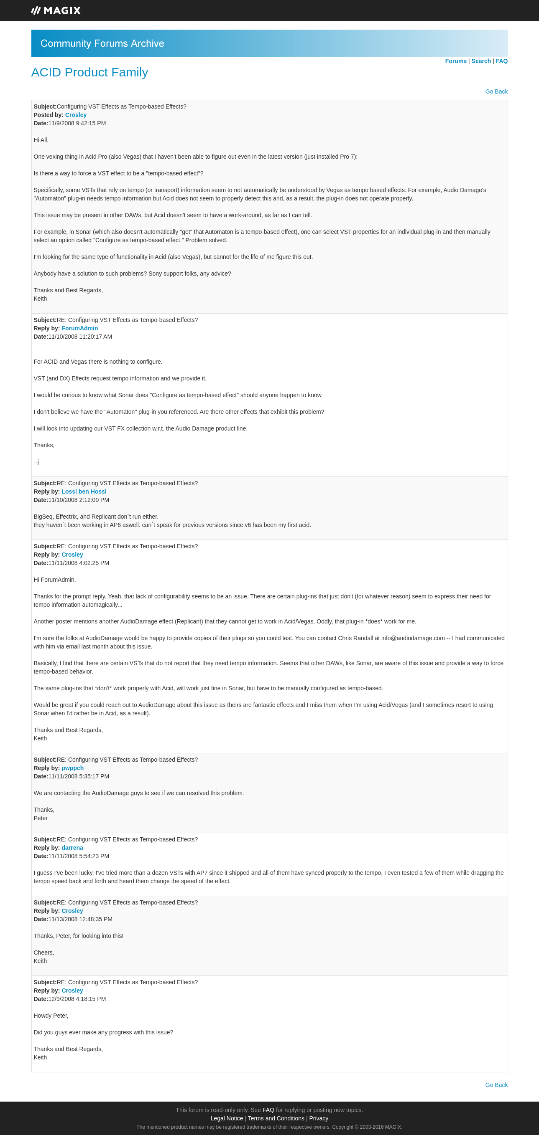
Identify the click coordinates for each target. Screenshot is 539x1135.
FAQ (268, 1110)
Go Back (496, 91)
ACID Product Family (89, 72)
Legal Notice (227, 1118)
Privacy (318, 1118)
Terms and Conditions (276, 1118)
